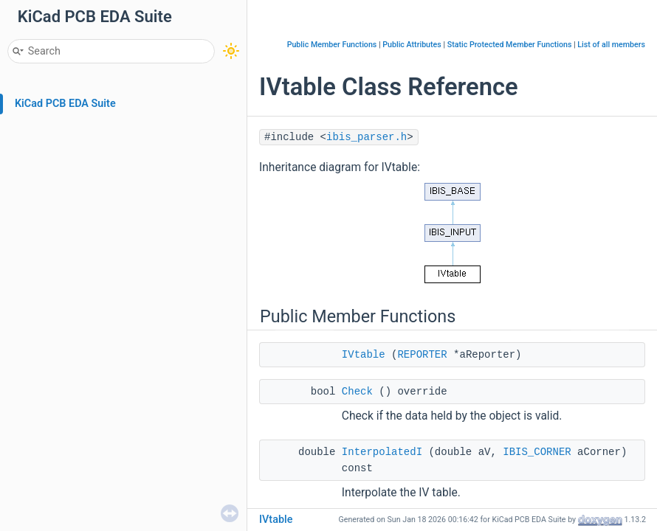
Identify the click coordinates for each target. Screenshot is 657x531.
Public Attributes (411, 44)
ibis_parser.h (366, 137)
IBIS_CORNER (537, 452)
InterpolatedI (382, 452)
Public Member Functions (332, 44)
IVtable (363, 355)
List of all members (611, 44)
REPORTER (422, 355)
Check (357, 392)
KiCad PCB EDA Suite (65, 103)
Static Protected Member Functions (509, 44)
